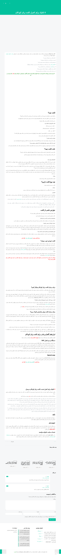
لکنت (52, 66)
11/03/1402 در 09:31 (46, 487)
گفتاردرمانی (53, 64)
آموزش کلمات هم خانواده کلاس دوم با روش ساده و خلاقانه (37, 463)
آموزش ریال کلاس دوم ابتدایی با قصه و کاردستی (24, 544)
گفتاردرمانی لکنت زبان (30, 362)
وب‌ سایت (20, 511)
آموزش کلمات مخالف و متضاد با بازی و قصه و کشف (11, 463)
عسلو (48, 485)
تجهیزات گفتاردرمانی (34, 337)
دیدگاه (54, 499)
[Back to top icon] (56, 554)
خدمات (39, 533)
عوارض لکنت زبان (28, 238)
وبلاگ (40, 536)
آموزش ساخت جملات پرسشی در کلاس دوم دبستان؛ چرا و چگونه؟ (25, 463)
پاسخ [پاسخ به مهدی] (7, 476)
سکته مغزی (19, 199)
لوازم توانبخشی (52, 436)
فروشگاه (39, 531)
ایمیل (37, 511)
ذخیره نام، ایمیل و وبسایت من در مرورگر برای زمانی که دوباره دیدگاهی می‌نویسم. (39, 516)
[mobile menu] (10, 3)
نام (55, 511)
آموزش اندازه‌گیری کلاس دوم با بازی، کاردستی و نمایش (50, 463)
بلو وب (15, 551)
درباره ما (39, 538)
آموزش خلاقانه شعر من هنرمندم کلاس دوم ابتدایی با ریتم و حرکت (24, 532)
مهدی (48, 476)
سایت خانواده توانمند (9, 53)
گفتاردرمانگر (23, 249)
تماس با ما (39, 541)
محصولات (8, 435)
